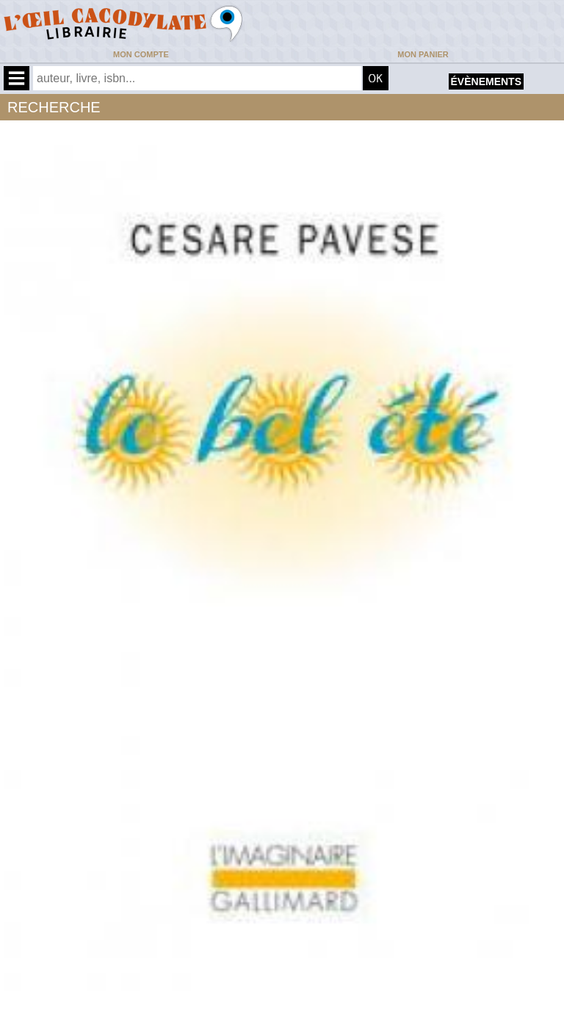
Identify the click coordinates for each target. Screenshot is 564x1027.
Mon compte (141, 54)
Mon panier (422, 54)
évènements (486, 81)
